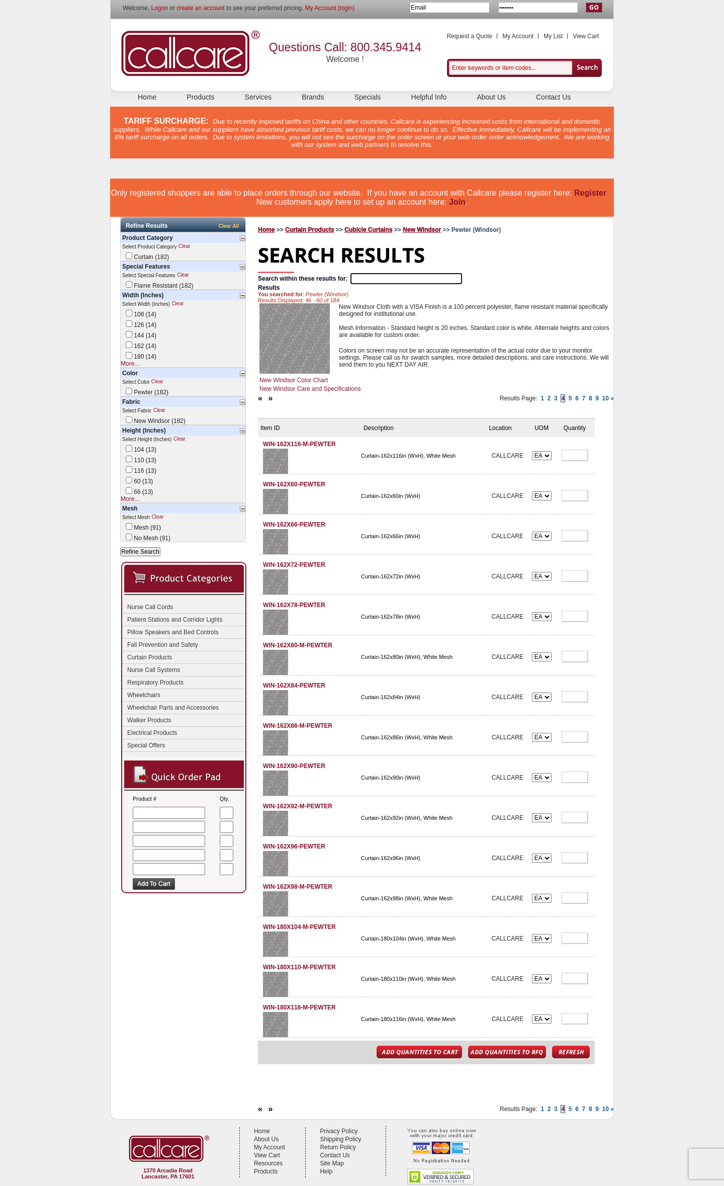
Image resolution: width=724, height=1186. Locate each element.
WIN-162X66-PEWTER (294, 524)
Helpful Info (429, 97)
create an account (200, 8)
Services (258, 97)
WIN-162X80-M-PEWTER (297, 645)
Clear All (229, 226)
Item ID (270, 428)
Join (457, 202)
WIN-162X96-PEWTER (294, 846)
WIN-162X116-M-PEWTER (299, 444)
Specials (367, 97)
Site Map (331, 1163)
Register (590, 193)
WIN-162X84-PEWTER (294, 685)
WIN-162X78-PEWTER (294, 605)
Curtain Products (309, 229)
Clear (184, 246)
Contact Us (553, 97)
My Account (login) (330, 8)
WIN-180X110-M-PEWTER (299, 967)
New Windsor (422, 229)
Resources (268, 1163)
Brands (313, 97)
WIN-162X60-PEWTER (294, 484)
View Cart (586, 36)
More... (130, 363)
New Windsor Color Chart (293, 380)
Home (147, 97)
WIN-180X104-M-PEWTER (299, 926)
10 (605, 398)
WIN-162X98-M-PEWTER (297, 886)
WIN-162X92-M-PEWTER (297, 806)
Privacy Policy (338, 1131)
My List (553, 36)
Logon (159, 8)
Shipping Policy (340, 1139)
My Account (517, 36)
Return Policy (337, 1147)
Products (200, 97)
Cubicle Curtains (368, 229)
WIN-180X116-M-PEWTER (299, 1007)
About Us (491, 97)
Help (326, 1171)
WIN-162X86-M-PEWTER (297, 725)
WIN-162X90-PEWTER (294, 766)
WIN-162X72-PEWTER (294, 564)
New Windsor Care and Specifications (309, 388)
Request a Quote (469, 36)
